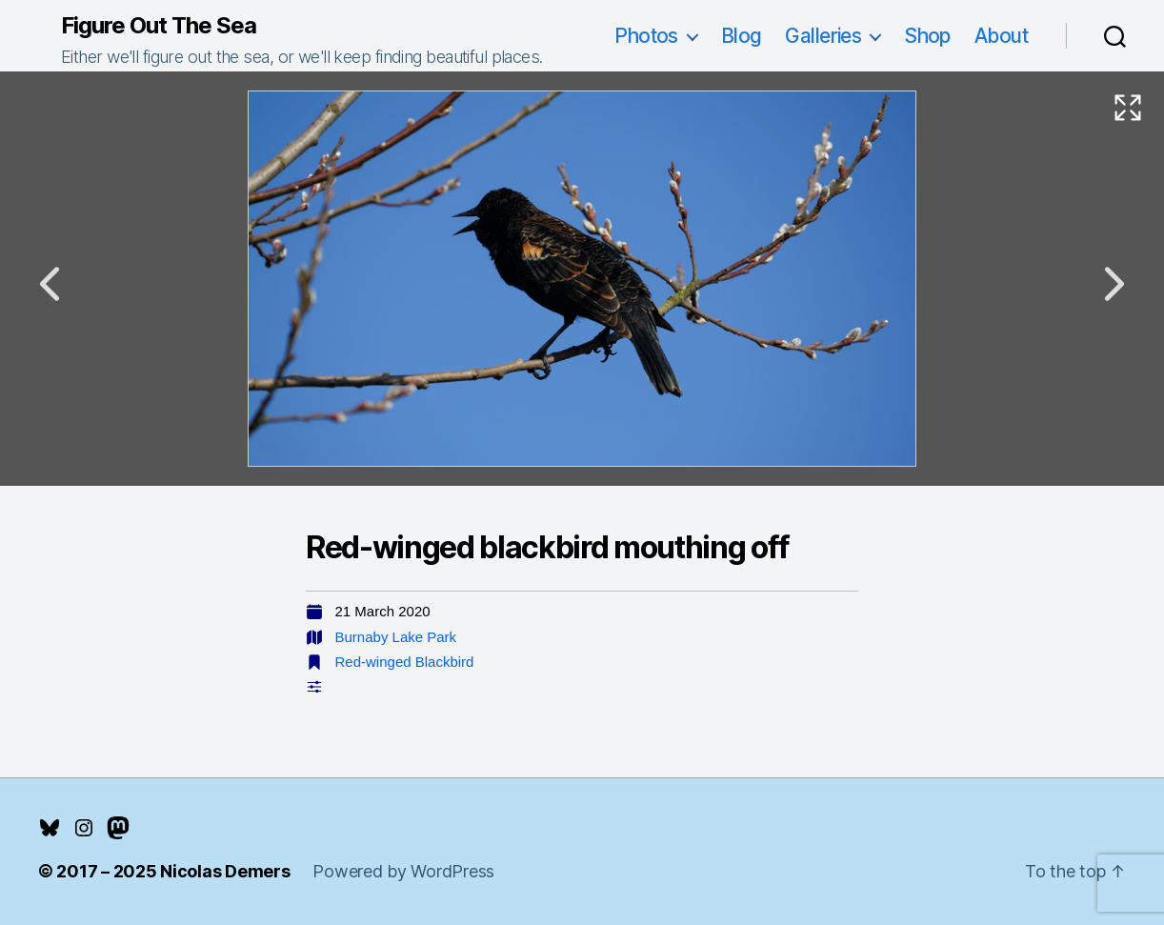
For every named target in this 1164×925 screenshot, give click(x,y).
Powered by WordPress (403, 871)
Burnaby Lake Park (396, 637)
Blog (741, 36)
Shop (927, 36)
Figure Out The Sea (158, 25)
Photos (646, 36)
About (1001, 36)
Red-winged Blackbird (404, 662)
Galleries (823, 36)
